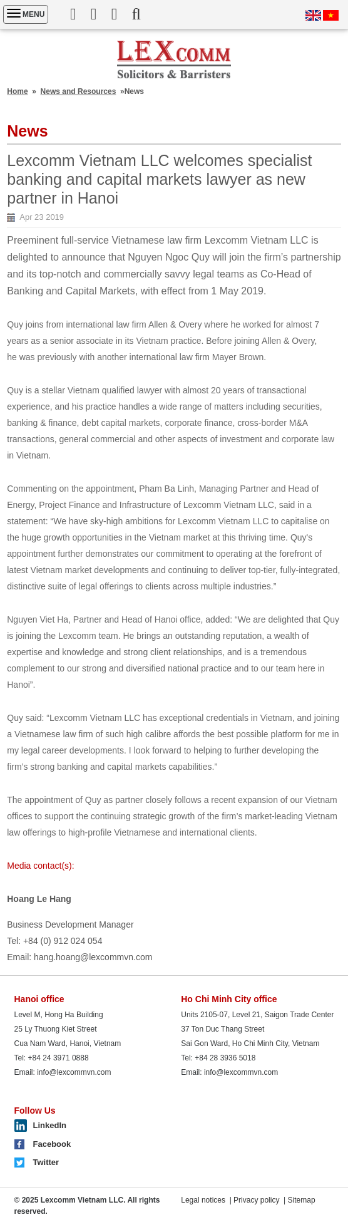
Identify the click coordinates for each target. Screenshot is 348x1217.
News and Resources (78, 91)
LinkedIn (49, 1125)
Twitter (46, 1162)
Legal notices (203, 1200)
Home (17, 91)
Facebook (52, 1144)
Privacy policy (256, 1200)
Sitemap (301, 1200)
